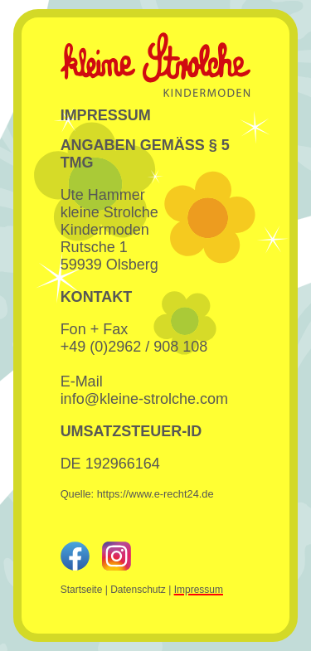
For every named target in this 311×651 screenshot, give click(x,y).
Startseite (82, 589)
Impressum (198, 589)
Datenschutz (138, 589)
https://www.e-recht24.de (155, 494)
